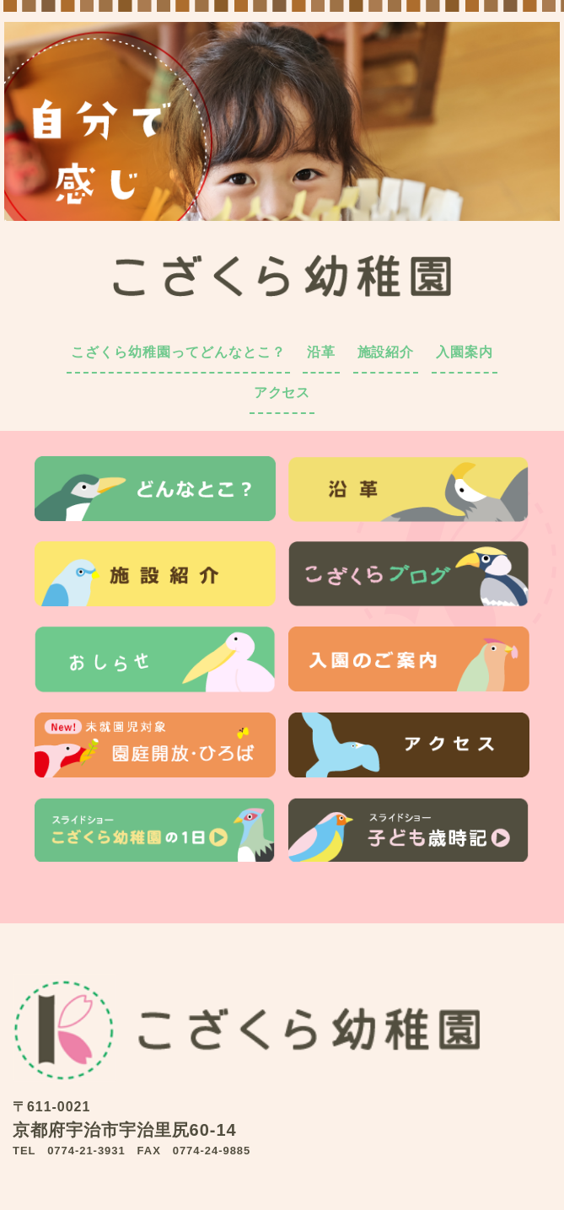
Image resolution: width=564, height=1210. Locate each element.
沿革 (321, 352)
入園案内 (464, 352)
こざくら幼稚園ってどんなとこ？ (178, 352)
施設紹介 (386, 352)
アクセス (282, 392)
